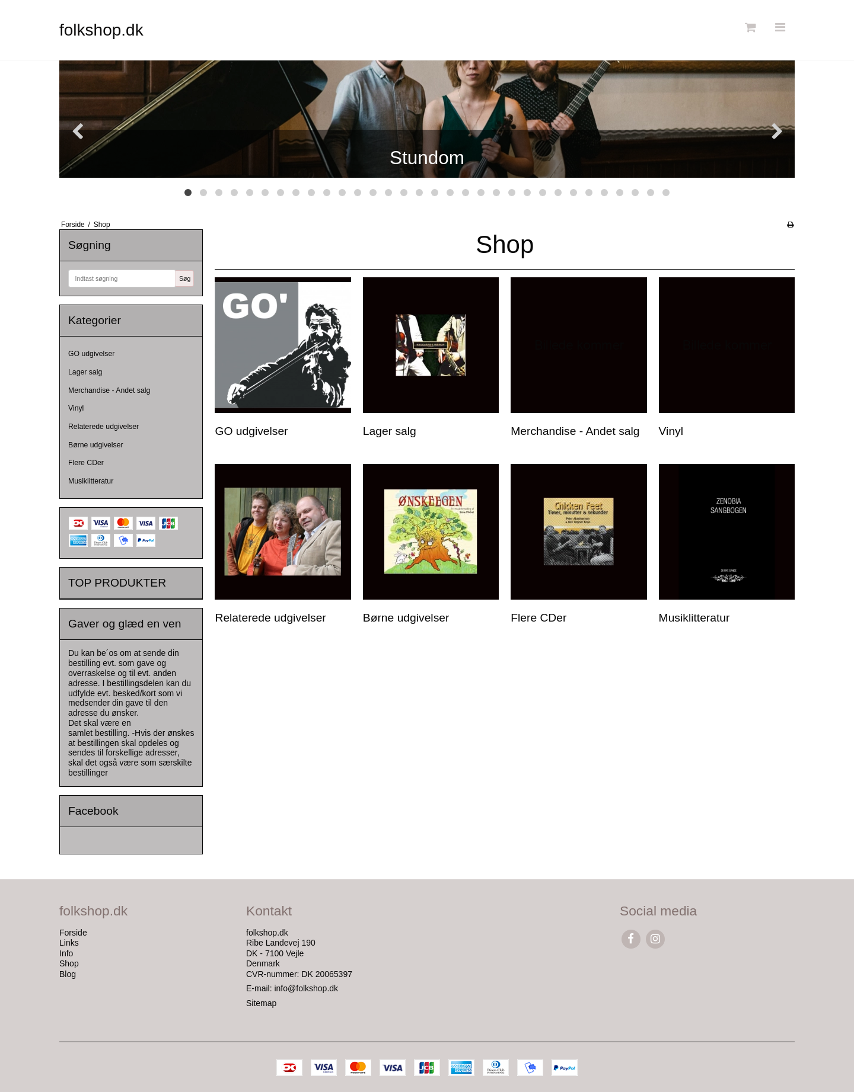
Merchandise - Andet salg (109, 390)
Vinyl (76, 408)
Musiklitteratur (90, 481)
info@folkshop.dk (306, 988)
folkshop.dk (101, 30)
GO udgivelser (91, 354)
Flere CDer (86, 463)
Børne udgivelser (95, 445)
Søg (184, 278)
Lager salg (85, 372)
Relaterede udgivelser (103, 426)
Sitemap (261, 1003)
